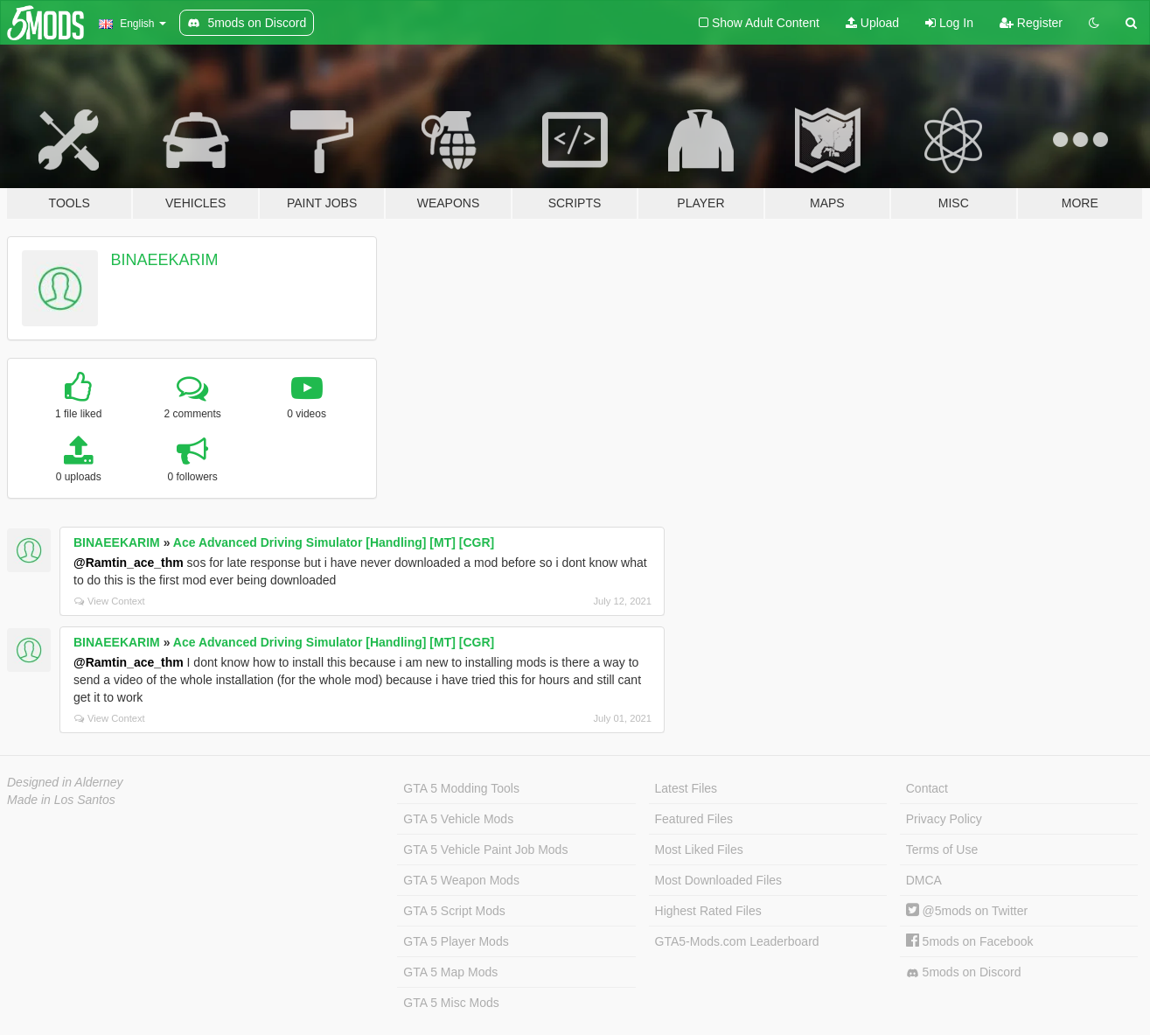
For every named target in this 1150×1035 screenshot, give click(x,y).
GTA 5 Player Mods (455, 941)
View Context (109, 601)
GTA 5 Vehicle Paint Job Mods (485, 850)
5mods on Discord (963, 972)
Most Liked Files (699, 850)
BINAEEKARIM (165, 260)
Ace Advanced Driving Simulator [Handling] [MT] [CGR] (333, 542)
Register (1031, 23)
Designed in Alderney (65, 782)
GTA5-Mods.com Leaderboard (737, 941)
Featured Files (694, 819)
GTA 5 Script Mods (454, 911)
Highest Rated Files (708, 911)
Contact (927, 788)
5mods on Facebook (970, 941)
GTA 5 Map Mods (450, 972)
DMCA (924, 880)
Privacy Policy (944, 819)
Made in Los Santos (61, 800)
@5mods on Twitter (967, 911)
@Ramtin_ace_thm (128, 563)
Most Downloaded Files (719, 880)
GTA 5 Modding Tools (461, 788)
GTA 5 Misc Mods (450, 1003)
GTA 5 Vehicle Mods (458, 819)
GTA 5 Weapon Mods (461, 880)
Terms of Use (942, 850)
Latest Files (686, 788)
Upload (872, 23)
